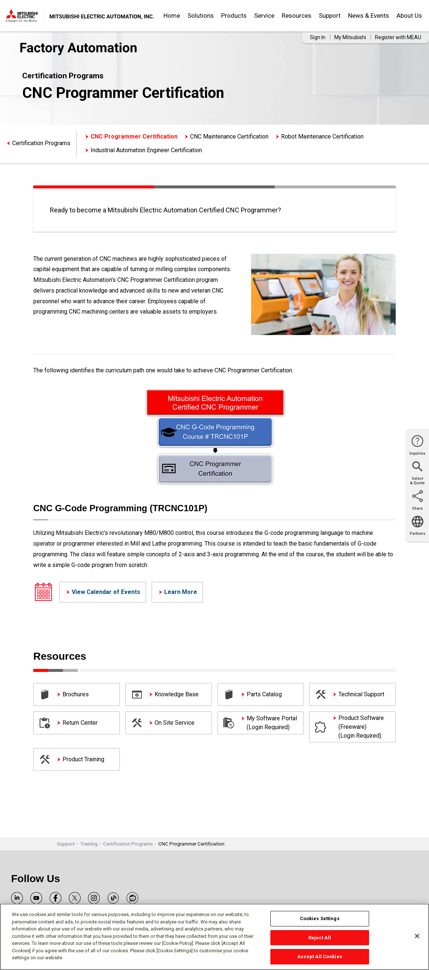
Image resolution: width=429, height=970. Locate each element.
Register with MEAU (398, 37)
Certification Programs (41, 143)
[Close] (417, 936)
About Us (409, 15)
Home (171, 15)
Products (234, 15)
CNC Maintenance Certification (229, 136)
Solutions (201, 15)
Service (264, 15)
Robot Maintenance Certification (322, 136)
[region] (214, 937)
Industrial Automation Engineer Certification (146, 150)
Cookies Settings (320, 918)
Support (330, 15)
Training (89, 844)
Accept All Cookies (319, 956)
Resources (296, 15)
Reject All (319, 937)
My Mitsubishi (350, 37)
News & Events (368, 15)
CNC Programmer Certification (134, 136)
